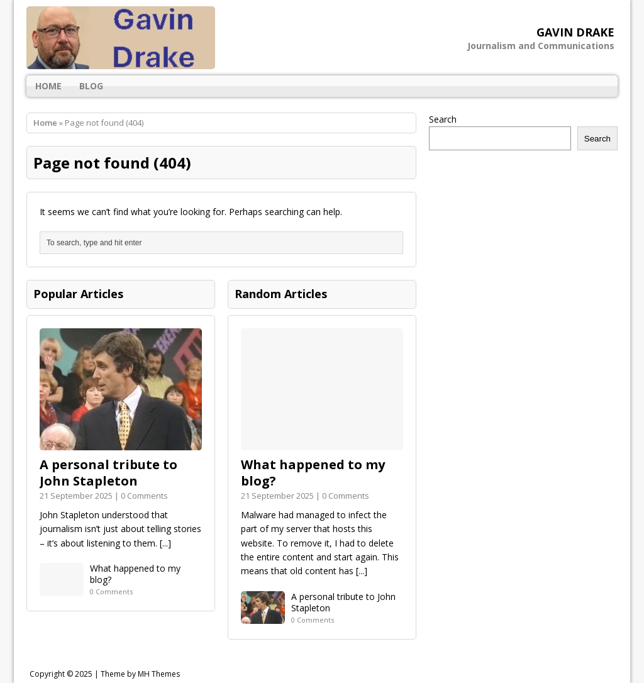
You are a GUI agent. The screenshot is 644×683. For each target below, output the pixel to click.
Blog (91, 86)
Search (443, 119)
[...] (165, 543)
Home (48, 86)
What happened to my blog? (135, 574)
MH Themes (159, 674)
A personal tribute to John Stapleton (108, 472)
